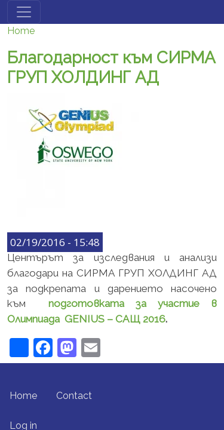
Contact (74, 395)
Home (21, 30)
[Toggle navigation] (24, 12)
